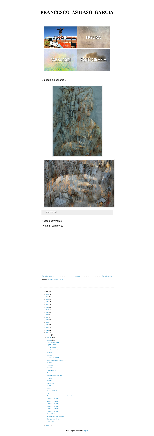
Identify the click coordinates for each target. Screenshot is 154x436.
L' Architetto (50, 421)
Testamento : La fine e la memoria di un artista (60, 396)
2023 (47, 302)
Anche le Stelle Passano (54, 391)
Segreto (49, 386)
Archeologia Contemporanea (55, 416)
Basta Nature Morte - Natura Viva (56, 360)
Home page (77, 276)
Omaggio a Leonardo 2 (53, 401)
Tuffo (48, 393)
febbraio (49, 337)
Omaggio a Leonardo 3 (53, 409)
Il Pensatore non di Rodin (54, 375)
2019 (47, 312)
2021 (47, 307)
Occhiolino (50, 365)
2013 (47, 327)
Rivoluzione (50, 383)
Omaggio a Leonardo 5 (53, 406)
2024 (47, 299)
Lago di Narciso (51, 345)
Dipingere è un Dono (53, 419)
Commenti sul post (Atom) (55, 279)
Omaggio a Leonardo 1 (53, 398)
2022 (47, 304)
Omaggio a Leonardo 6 (53, 411)
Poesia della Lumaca (53, 342)
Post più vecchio (107, 276)
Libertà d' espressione (53, 350)
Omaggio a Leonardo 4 (53, 403)
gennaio (49, 340)
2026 (47, 294)
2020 (47, 309)
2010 (47, 425)
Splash (49, 388)
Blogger (85, 431)
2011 (47, 333)
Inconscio (49, 352)
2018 (47, 315)
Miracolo (49, 355)
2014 (47, 325)
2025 (47, 297)
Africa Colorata (51, 414)
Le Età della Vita (51, 347)
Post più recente (47, 276)
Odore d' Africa (51, 370)
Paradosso (50, 373)
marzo (49, 335)
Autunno (49, 380)
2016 (47, 320)
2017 (47, 317)
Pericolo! (49, 378)
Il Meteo (49, 362)
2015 (47, 322)
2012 (47, 330)
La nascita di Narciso (53, 357)
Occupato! (50, 368)
